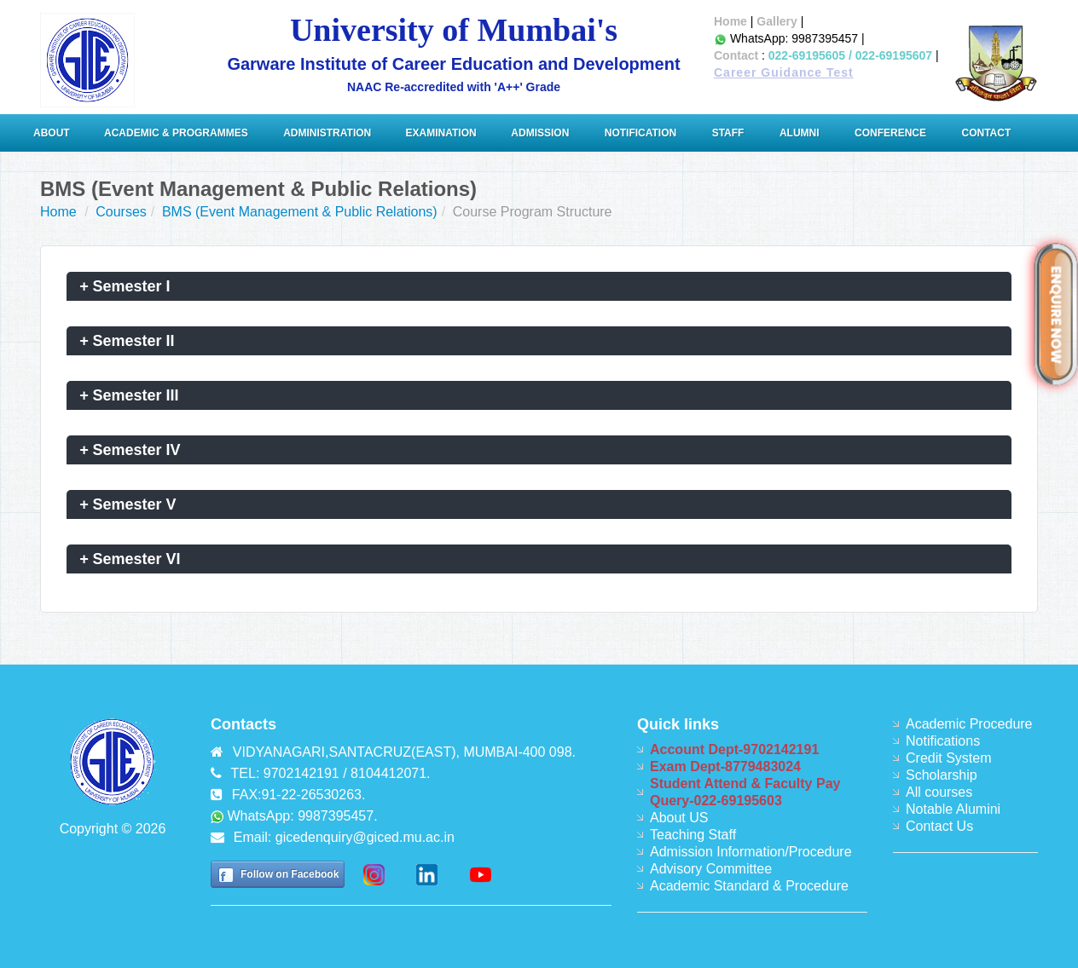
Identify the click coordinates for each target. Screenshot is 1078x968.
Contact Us (939, 826)
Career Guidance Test (784, 72)
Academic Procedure (969, 724)
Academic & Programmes (176, 133)
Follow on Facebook (290, 874)
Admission (540, 133)
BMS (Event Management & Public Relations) (300, 212)
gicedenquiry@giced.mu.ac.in (365, 837)
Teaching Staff (693, 834)
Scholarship (941, 775)
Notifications (943, 741)
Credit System (948, 758)
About (52, 133)
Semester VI (130, 559)
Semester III (129, 395)
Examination (441, 133)
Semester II (127, 340)
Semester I (125, 286)
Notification (640, 133)
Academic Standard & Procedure (749, 886)
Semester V (128, 504)
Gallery (776, 21)
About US (679, 817)
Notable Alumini (953, 809)
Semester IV (130, 449)
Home (730, 21)
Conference (890, 133)
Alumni (800, 133)
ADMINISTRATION (328, 133)
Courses (121, 212)
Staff (728, 133)
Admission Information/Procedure (751, 851)
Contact (736, 55)
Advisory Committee (711, 868)
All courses (939, 792)
